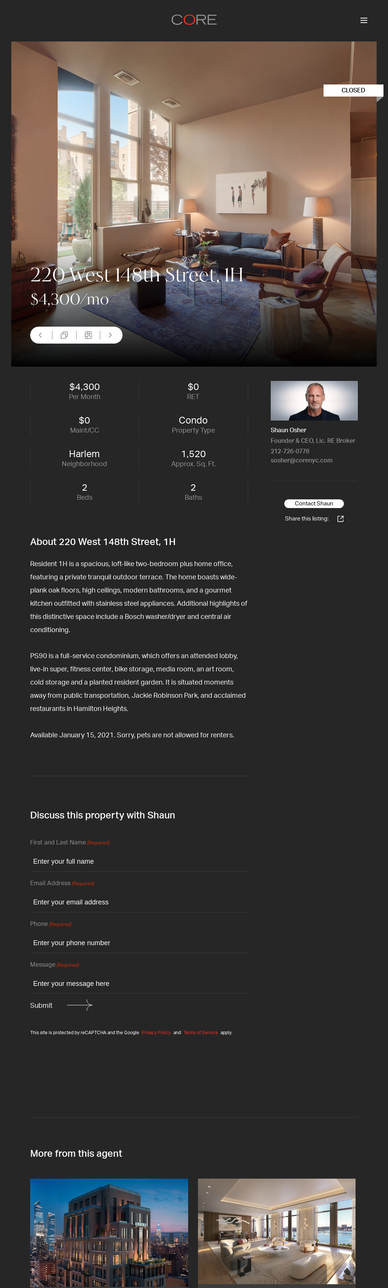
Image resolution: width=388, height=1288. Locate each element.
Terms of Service (201, 1032)
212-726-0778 (290, 451)
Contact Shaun (314, 504)
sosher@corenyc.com (302, 460)
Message (54, 965)
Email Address (62, 884)
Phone (50, 924)
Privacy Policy (156, 1032)
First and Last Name (69, 843)
